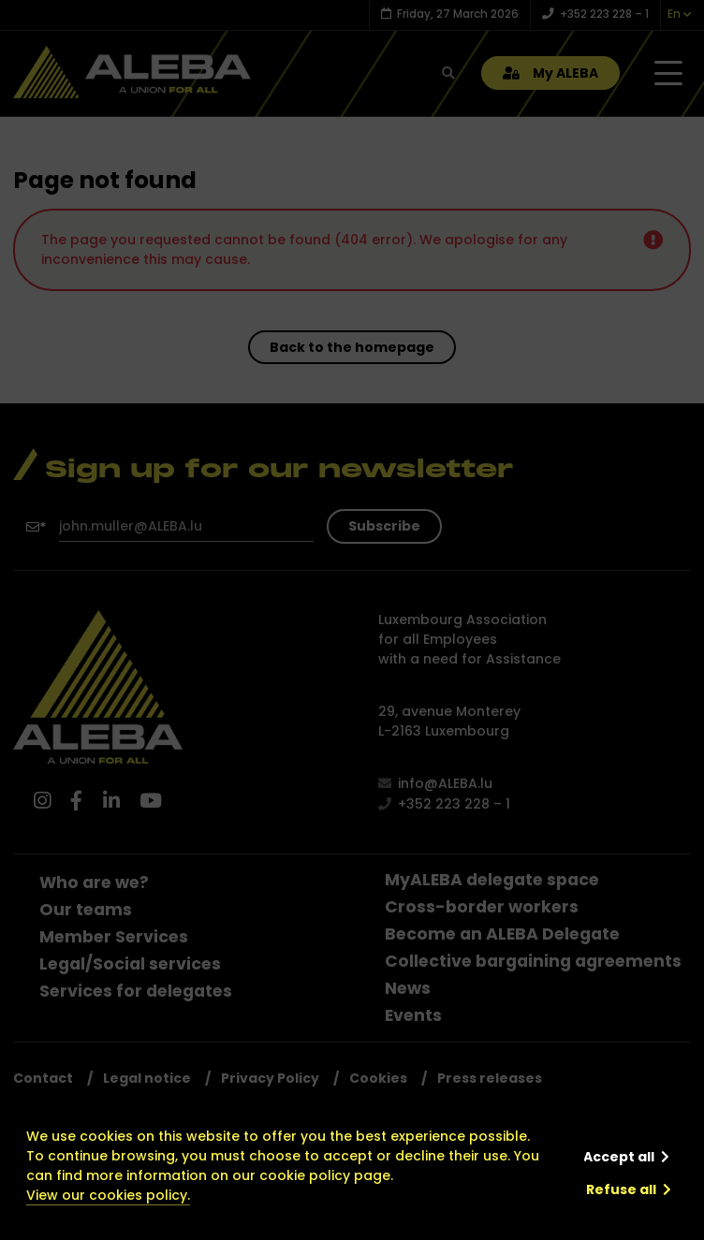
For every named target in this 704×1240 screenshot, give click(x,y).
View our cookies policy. (108, 1195)
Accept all (618, 1156)
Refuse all (621, 1189)
